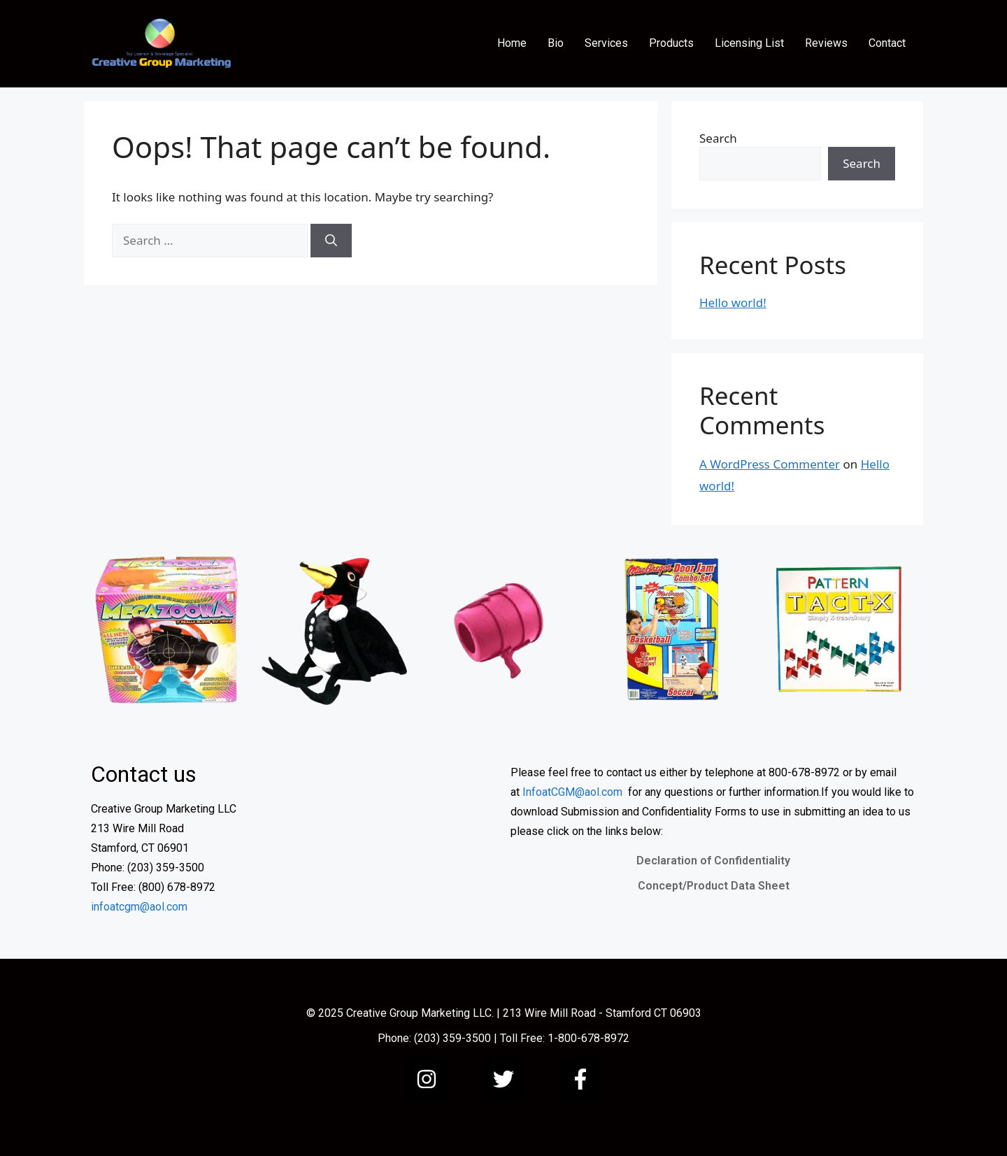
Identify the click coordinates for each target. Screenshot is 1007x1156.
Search (718, 138)
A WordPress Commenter (769, 464)
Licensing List (749, 43)
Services (606, 43)
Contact (887, 43)
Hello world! (732, 302)
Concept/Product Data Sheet (714, 885)
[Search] (331, 240)
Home (512, 43)
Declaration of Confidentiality (713, 860)
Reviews (826, 43)
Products (671, 43)
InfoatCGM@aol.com (572, 792)
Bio (556, 43)
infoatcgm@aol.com (139, 906)
